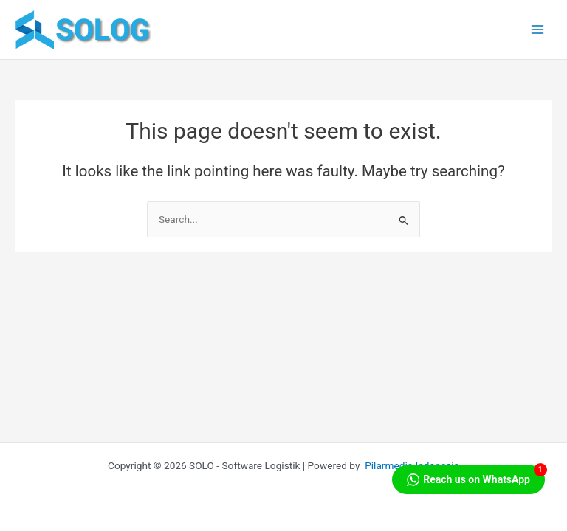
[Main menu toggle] (538, 30)
